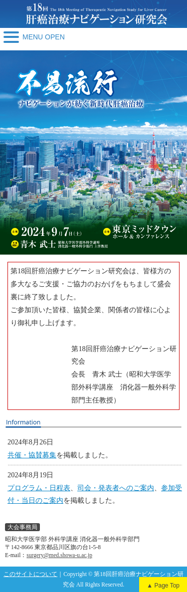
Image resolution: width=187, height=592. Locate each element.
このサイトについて (30, 574)
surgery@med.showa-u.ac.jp (59, 555)
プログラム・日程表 (38, 488)
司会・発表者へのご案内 (115, 488)
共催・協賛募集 (31, 455)
